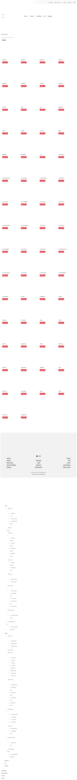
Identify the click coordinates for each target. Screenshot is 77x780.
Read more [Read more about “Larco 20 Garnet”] (5, 204)
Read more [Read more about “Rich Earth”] (5, 322)
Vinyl (26, 16)
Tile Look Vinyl (13, 581)
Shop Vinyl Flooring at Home (14, 616)
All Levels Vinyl (13, 606)
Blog (69, 460)
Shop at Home (51, 2)
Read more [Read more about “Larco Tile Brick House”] (61, 251)
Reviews (68, 458)
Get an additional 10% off (11, 623)
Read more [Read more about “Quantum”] (61, 299)
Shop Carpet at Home (11, 739)
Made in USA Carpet (13, 704)
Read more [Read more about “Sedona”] (42, 322)
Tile (45, 16)
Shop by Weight (10, 711)
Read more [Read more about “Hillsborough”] (24, 157)
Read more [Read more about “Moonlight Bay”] (42, 299)
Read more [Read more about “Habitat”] (61, 133)
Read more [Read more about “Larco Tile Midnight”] (61, 275)
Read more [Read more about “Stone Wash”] (61, 346)
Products (3, 37)
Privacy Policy (34, 474)
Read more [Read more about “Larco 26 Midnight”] (5, 251)
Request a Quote (66, 467)
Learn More (11, 560)
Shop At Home (10, 462)
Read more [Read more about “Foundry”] (5, 133)
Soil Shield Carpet (14, 684)
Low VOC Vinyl (13, 598)
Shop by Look (10, 576)
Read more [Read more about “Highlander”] (5, 157)
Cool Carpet (13, 660)
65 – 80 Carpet (13, 722)
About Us (65, 2)
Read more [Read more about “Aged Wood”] (5, 62)
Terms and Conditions (41, 474)
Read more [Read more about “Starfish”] (42, 346)
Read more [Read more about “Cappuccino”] (61, 62)
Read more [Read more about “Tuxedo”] (42, 393)
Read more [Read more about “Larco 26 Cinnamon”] (24, 228)
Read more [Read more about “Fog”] (42, 109)
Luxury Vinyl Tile (14, 518)
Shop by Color (10, 534)
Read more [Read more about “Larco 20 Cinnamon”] (42, 180)
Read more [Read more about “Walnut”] (61, 393)
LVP (11, 516)
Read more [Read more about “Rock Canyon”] (24, 322)
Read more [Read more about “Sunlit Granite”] (24, 370)
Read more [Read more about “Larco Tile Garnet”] (42, 275)
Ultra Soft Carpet (14, 643)
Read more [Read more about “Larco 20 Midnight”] (24, 204)
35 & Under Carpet (14, 714)
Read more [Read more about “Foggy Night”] (61, 109)
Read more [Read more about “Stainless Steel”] (24, 346)
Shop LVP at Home (10, 612)
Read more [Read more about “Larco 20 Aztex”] (61, 157)
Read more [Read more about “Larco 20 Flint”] (61, 180)
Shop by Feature (10, 587)
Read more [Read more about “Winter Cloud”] (5, 417)
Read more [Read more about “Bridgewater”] (42, 62)
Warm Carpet (13, 675)
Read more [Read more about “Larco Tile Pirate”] (5, 299)
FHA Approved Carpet (13, 688)
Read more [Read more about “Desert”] (24, 109)
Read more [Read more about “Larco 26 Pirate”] (24, 251)
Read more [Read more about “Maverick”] (24, 299)
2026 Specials (59, 2)
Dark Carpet (13, 662)
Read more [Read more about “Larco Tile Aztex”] (42, 251)
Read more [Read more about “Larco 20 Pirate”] (42, 204)
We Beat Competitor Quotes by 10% (14, 628)
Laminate (50, 16)
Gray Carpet (13, 665)
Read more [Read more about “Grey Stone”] (42, 133)
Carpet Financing (14, 728)
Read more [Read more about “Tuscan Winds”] (24, 393)
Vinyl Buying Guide (12, 569)
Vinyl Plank (38, 460)
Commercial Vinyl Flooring (13, 522)
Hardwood (39, 16)
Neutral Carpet (13, 673)
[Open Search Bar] (3, 14)
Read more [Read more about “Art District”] (24, 62)
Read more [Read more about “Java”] (42, 157)
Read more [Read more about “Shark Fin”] (5, 346)
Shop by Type (9, 510)
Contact (74, 2)
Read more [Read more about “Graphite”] (24, 133)
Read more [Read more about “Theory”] (61, 370)
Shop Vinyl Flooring (9, 529)
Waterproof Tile (38, 467)
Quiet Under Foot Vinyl (13, 602)
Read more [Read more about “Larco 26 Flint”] (42, 228)
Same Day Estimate (4, 34)
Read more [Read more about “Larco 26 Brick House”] (5, 228)
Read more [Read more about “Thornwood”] (5, 393)
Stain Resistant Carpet (13, 699)
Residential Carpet (14, 646)
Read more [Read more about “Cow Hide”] (5, 109)
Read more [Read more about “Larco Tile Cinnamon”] (5, 275)
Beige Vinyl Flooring (12, 539)
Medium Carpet (13, 670)
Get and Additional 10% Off (10, 751)
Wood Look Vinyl (14, 579)
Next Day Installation (11, 465)
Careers (68, 462)
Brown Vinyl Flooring (12, 549)
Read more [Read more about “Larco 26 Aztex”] (61, 204)
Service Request (66, 465)
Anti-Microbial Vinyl (13, 594)
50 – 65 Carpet (13, 719)
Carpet (32, 16)
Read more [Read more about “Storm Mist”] (5, 370)
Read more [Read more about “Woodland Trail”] (24, 417)
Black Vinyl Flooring (12, 555)
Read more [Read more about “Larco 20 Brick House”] (5, 180)
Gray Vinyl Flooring (12, 544)
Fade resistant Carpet (13, 694)
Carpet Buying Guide (13, 732)
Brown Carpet (13, 657)
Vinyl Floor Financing (12, 564)
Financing (69, 2)
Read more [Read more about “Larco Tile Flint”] (24, 275)
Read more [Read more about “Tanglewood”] (42, 370)
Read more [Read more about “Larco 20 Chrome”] (24, 180)
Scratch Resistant (14, 590)
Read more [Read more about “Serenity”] (61, 322)
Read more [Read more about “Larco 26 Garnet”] (61, 228)
